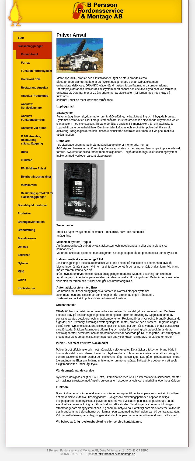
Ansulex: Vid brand (33, 128)
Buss (24, 152)
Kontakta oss (26, 288)
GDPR (22, 280)
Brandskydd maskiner (32, 205)
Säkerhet (24, 255)
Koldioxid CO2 (30, 79)
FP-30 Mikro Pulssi (33, 168)
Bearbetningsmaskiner (36, 176)
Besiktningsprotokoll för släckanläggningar (37, 195)
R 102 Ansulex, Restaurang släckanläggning (32, 140)
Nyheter (23, 263)
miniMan (26, 160)
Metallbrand (29, 185)
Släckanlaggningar (30, 46)
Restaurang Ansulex (34, 87)
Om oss (23, 246)
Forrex (25, 62)
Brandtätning (26, 230)
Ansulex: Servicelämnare (31, 106)
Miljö (21, 271)
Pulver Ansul (29, 54)
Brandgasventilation (31, 222)
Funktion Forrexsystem (36, 70)
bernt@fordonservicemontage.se (114, 454)
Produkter (24, 213)
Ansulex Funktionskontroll (33, 117)
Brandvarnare (27, 238)
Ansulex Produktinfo (34, 95)
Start (21, 37)
